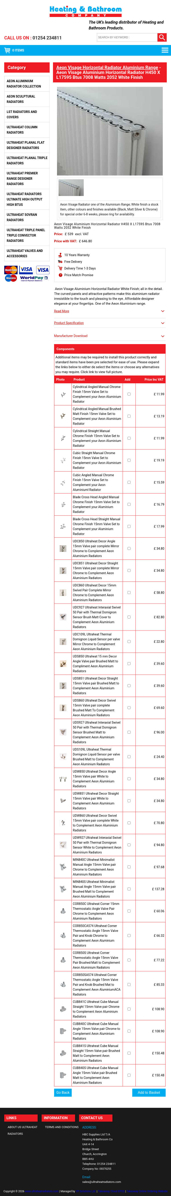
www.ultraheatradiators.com (42, 1191)
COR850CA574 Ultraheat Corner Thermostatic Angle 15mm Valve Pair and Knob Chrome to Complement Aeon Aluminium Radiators (95, 935)
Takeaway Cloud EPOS (111, 1191)
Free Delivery (73, 261)
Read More (61, 311)
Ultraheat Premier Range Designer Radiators (22, 178)
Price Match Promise (78, 275)
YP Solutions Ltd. (86, 1191)
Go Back (62, 1092)
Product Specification (69, 323)
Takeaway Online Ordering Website (146, 1191)
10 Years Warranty (77, 255)
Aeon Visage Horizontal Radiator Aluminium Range (107, 67)
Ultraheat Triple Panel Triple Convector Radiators (26, 235)
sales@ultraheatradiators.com (101, 1182)
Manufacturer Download (71, 336)
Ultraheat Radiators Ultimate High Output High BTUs (24, 199)
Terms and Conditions (62, 1127)
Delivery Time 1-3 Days (80, 268)
